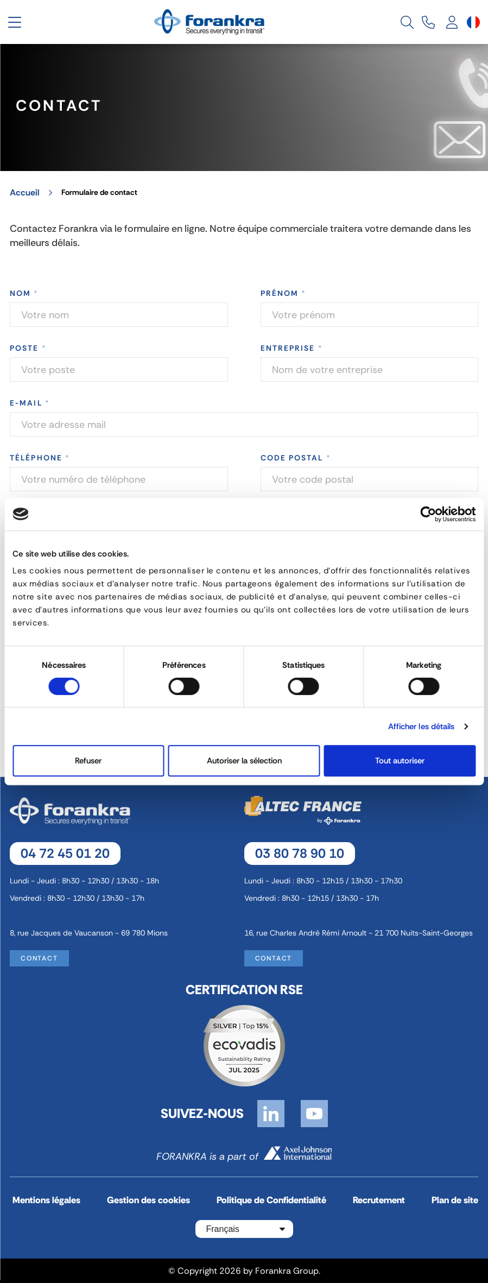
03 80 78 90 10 (299, 852)
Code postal (296, 458)
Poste (28, 348)
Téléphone (40, 458)
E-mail (30, 403)
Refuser (88, 760)
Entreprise (292, 348)
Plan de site (455, 1199)
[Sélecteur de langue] (473, 22)
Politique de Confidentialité (271, 1199)
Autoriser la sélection (244, 760)
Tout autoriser (399, 760)
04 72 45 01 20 (65, 852)
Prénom (284, 293)
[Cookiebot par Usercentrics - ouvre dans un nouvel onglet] (428, 514)
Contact (39, 957)
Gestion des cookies (148, 1199)
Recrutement (379, 1199)
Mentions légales (46, 1199)
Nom (24, 293)
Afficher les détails (421, 726)
